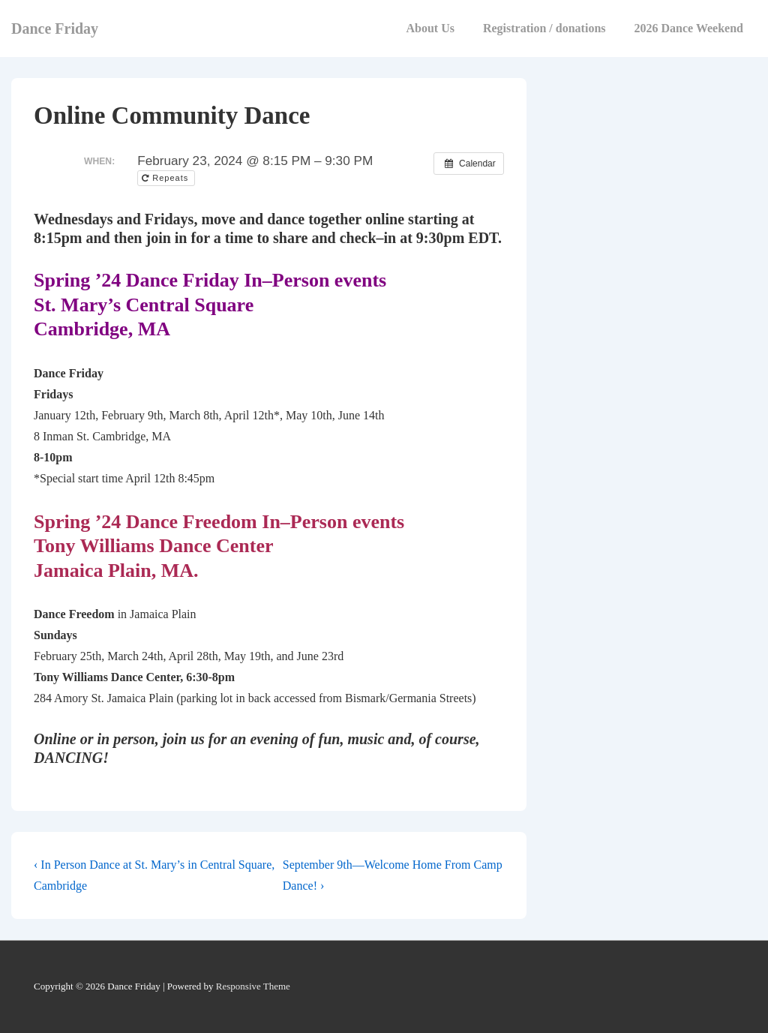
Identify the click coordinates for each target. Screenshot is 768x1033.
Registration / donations (544, 28)
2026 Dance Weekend (688, 28)
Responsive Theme (253, 986)
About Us (430, 28)
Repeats (166, 177)
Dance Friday (54, 28)
